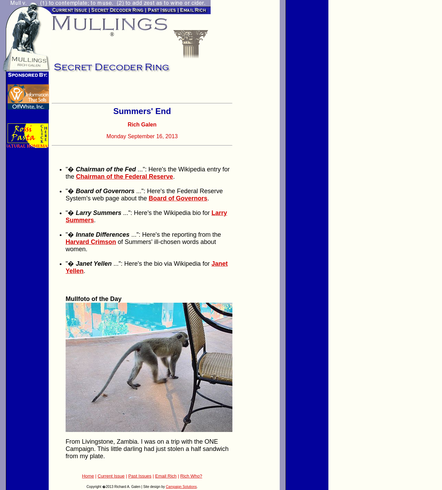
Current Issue (111, 476)
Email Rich (165, 476)
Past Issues (139, 476)
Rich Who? (191, 476)
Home (88, 476)
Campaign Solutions (181, 487)
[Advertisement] (132, 89)
